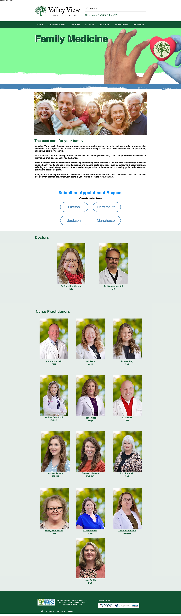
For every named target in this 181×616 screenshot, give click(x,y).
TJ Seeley (127, 417)
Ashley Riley (127, 361)
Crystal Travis (90, 530)
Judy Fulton (90, 418)
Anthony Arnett (54, 361)
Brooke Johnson (90, 473)
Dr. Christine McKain (71, 286)
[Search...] (115, 8)
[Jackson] (74, 220)
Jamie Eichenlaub (127, 530)
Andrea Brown (55, 473)
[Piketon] (74, 207)
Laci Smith (90, 580)
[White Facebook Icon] (42, 611)
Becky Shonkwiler (54, 530)
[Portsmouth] (107, 207)
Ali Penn (90, 361)
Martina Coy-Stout (53, 417)
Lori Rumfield (127, 473)
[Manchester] (107, 220)
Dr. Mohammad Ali (113, 286)
